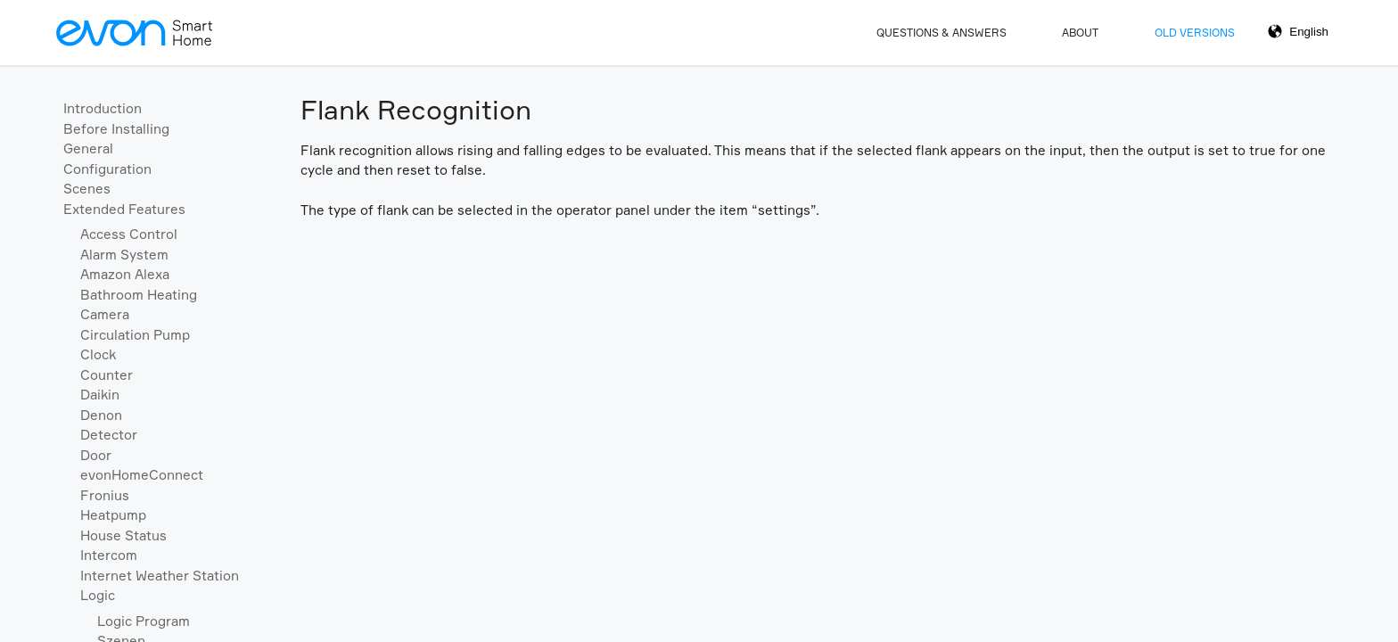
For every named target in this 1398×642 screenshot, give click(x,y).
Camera (104, 314)
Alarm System (124, 254)
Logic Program (143, 621)
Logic (97, 595)
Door (95, 455)
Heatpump (113, 514)
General (88, 148)
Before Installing (116, 128)
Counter (106, 374)
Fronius (104, 495)
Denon (101, 415)
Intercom (108, 555)
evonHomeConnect (141, 474)
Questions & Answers (941, 32)
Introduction (102, 108)
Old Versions (1195, 32)
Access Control (128, 234)
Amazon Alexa (124, 274)
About (1080, 32)
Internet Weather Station (159, 575)
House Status (123, 535)
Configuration (107, 168)
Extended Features (124, 209)
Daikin (99, 394)
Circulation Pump (135, 334)
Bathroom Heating (138, 294)
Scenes (87, 188)
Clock (98, 354)
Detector (108, 434)
